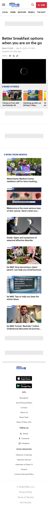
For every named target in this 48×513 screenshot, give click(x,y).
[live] (41, 5)
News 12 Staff (7, 48)
